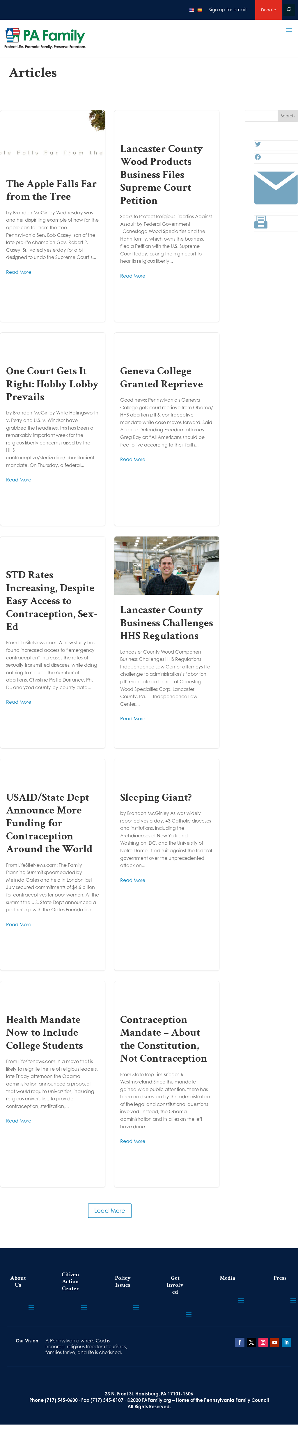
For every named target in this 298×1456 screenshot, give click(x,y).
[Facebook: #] (257, 159)
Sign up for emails (228, 10)
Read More (18, 272)
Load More (109, 1210)
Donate (268, 9)
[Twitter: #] (257, 146)
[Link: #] (276, 208)
